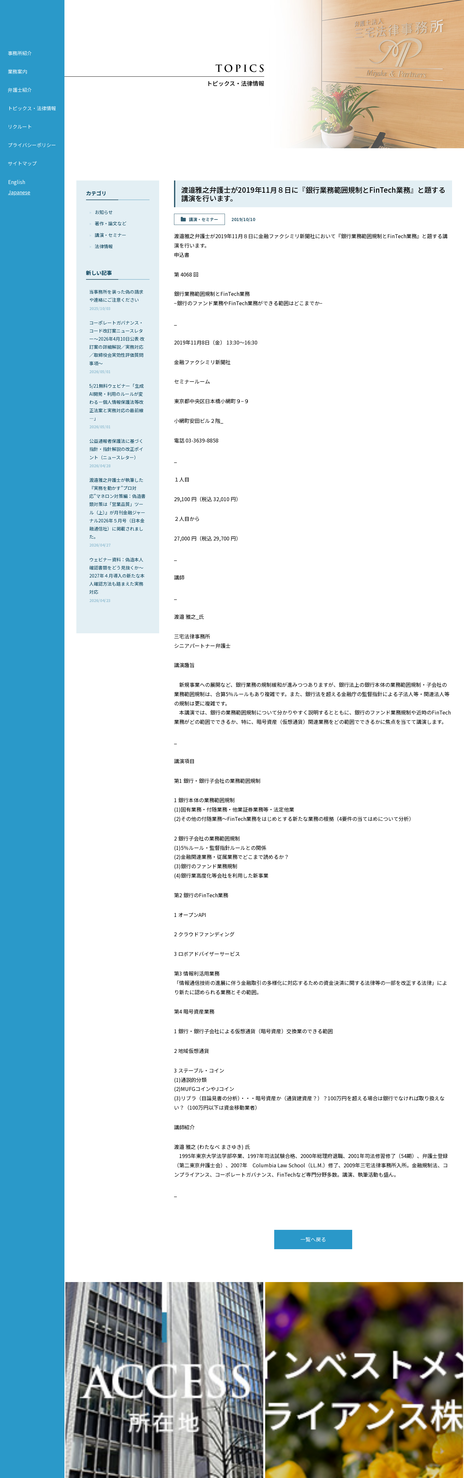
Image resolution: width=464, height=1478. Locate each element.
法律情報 (104, 246)
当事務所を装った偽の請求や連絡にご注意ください (116, 299)
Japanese (19, 195)
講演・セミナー (110, 235)
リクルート (20, 130)
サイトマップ (22, 166)
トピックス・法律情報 (32, 111)
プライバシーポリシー (32, 148)
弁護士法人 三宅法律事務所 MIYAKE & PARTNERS (32, 23)
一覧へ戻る (313, 1239)
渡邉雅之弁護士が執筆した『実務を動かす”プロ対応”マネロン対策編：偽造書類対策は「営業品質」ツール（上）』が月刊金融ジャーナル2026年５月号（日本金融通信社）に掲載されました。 (117, 512)
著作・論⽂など (110, 223)
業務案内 (17, 75)
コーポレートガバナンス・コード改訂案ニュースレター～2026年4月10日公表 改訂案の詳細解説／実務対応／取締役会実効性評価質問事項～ (116, 346)
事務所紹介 (20, 56)
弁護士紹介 (20, 93)
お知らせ (104, 212)
